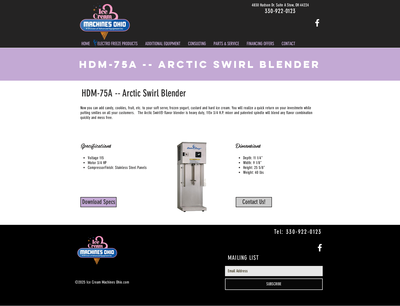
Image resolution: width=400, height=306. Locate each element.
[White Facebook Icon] (317, 23)
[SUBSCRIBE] (274, 284)
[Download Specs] (98, 202)
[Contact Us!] (254, 202)
